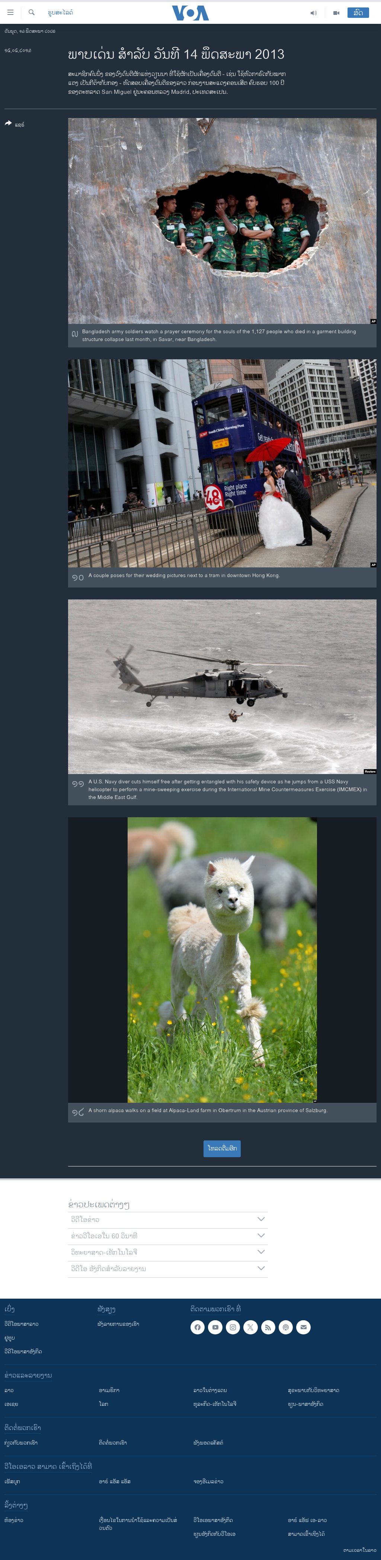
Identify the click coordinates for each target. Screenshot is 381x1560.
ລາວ (9, 1390)
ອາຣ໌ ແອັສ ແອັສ (115, 1482)
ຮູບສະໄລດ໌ (60, 13)
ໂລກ (103, 1404)
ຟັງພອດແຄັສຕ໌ (208, 1443)
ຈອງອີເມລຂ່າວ (208, 1482)
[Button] (15, 125)
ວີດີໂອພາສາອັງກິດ (23, 1352)
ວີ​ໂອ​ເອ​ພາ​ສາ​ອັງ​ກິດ (213, 1520)
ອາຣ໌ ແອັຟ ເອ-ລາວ (307, 1520)
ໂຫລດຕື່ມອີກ (222, 1149)
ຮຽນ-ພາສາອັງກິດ (305, 1404)
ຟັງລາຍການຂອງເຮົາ (118, 1324)
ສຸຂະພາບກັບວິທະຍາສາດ (313, 1390)
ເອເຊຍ (11, 1404)
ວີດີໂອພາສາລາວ (21, 1324)
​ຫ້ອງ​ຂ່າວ (13, 1520)
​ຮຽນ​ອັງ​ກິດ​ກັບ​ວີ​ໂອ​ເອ (214, 1534)
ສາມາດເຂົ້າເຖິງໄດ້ (306, 1534)
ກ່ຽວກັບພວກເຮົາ (21, 1443)
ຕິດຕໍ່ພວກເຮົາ (113, 1443)
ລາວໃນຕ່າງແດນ (210, 1390)
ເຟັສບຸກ (12, 1482)
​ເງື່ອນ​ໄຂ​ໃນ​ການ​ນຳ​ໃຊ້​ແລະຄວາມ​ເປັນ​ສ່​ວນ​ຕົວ (138, 1524)
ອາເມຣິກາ (109, 1390)
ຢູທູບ (9, 1338)
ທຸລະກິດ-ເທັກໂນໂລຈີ (214, 1404)
